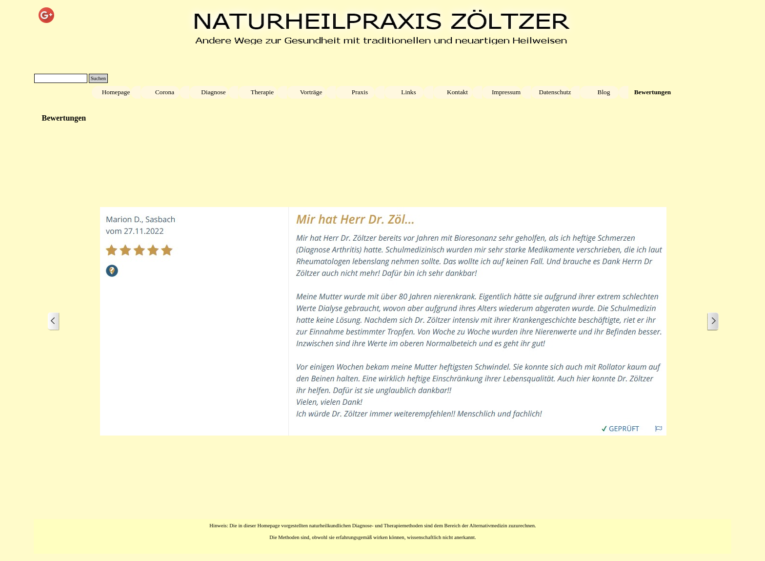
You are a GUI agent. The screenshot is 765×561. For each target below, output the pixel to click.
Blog (604, 92)
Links (408, 92)
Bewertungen (652, 92)
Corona (164, 92)
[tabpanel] (373, 530)
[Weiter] (713, 321)
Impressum (506, 92)
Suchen (98, 78)
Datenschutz (555, 92)
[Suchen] (60, 78)
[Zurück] (54, 321)
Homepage (116, 92)
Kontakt (457, 92)
